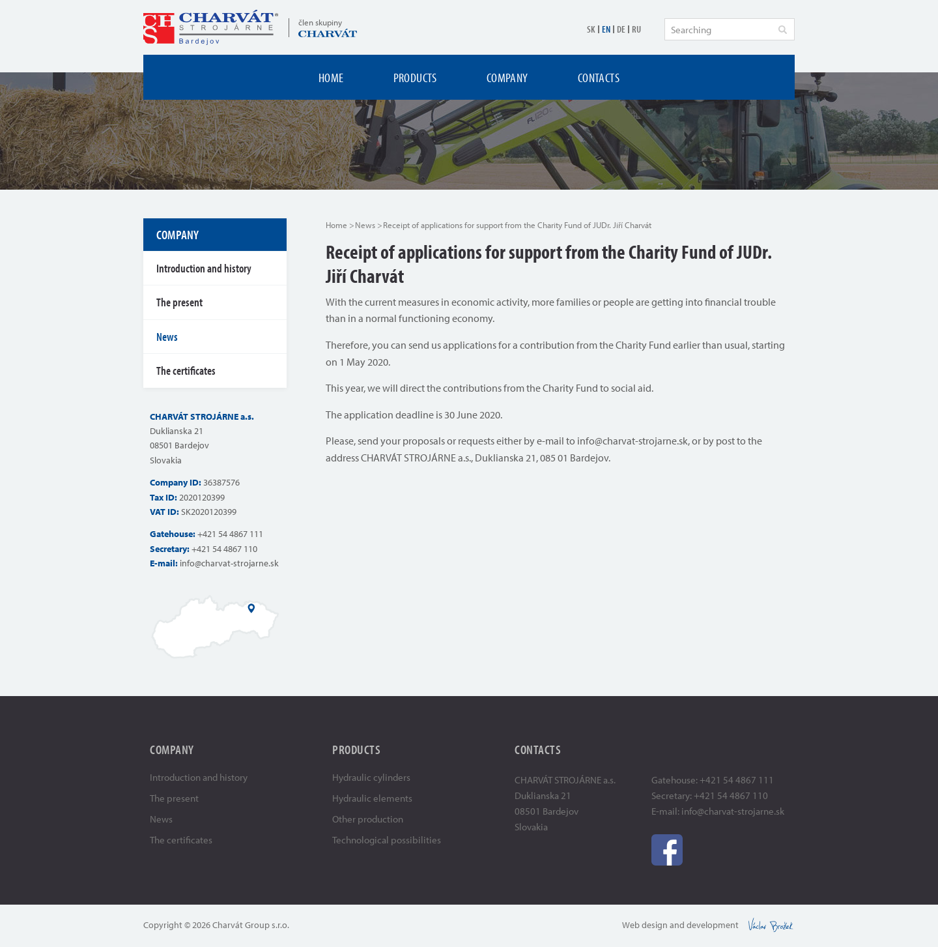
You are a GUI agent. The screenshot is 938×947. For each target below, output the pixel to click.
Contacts (598, 77)
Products (415, 77)
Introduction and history (203, 268)
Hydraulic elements (372, 798)
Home (331, 77)
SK (591, 29)
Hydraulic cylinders (371, 777)
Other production (367, 819)
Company (507, 77)
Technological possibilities (386, 840)
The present (179, 302)
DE (621, 29)
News (365, 225)
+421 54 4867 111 (230, 534)
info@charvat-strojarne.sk (229, 563)
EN (606, 29)
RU (636, 29)
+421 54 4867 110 (224, 549)
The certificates (186, 370)
